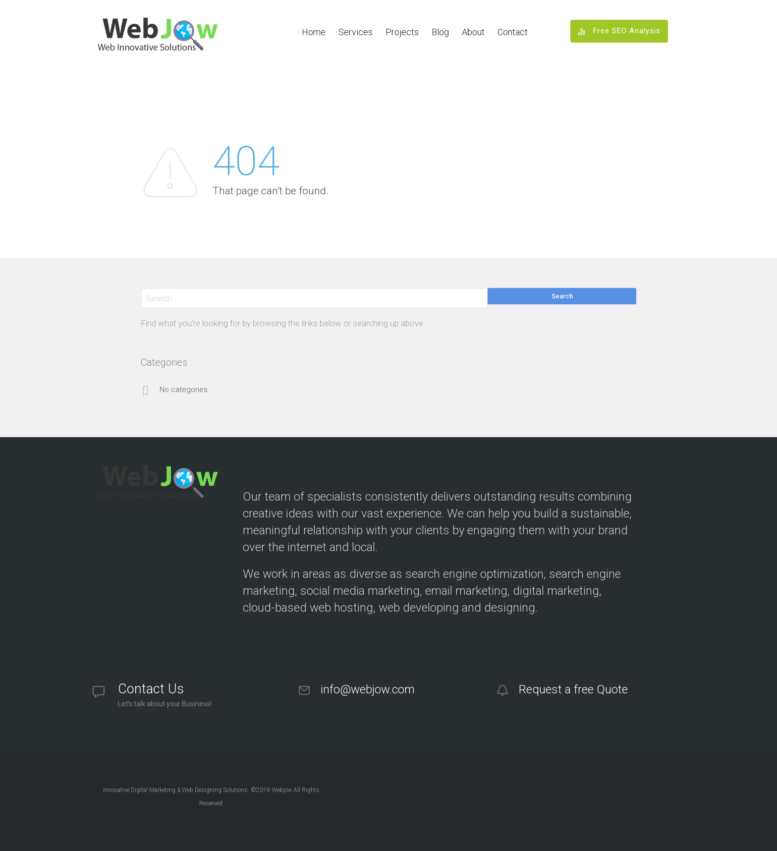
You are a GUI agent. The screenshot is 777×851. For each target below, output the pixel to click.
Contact (513, 32)
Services (355, 32)
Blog (440, 32)
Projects (402, 32)
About (473, 32)
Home (314, 32)
